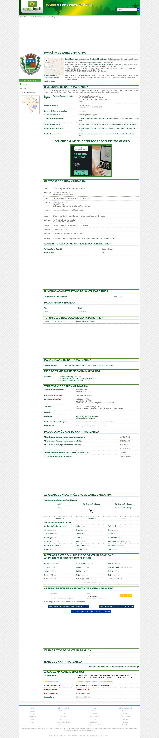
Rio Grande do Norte (94, 725)
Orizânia (79, 530)
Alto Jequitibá (48, 541)
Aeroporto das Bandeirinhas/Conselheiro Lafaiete (76, 378)
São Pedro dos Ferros (52, 545)
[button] (46, 61)
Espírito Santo (63, 711)
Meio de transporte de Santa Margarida (72, 371)
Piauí (94, 719)
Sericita (110, 534)
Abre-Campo (48, 534)
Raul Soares (80, 545)
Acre (32, 708)
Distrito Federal (63, 708)
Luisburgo (123, 518)
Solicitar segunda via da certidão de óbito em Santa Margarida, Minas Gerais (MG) (108, 124)
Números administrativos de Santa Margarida (76, 291)
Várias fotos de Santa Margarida (67, 650)
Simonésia (47, 549)
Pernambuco (94, 716)
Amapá (32, 714)
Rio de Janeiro (81, 563)
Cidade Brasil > (24, 17)
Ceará (32, 722)
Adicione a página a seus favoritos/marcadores (94, 682)
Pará (94, 708)
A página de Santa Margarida (64, 672)
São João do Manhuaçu (92, 64)
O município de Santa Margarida (66, 87)
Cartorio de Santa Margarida (65, 181)
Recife (46, 575)
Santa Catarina (125, 716)
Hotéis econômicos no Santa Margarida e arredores (113, 666)
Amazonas (32, 717)
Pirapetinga (48, 538)
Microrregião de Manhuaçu (85, 418)
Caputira (111, 530)
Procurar (126, 596)
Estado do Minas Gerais (98, 59)
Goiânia (110, 571)
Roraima (125, 713)
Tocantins (125, 725)
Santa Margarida (71, 59)
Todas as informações (28, 92)
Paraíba (94, 711)
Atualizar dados (49, 81)
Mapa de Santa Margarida (74, 365)
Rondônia (125, 711)
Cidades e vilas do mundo (100, 735)
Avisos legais (54, 735)
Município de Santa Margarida (65, 52)
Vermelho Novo (113, 545)
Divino (78, 538)
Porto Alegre (80, 579)
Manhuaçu (84, 66)
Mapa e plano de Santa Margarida (67, 360)
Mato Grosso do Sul (63, 722)
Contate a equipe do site (81, 735)
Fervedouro (80, 549)
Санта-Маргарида (88, 321)
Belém (78, 575)
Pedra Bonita (113, 64)
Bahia (32, 719)
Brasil (80, 308)
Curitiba (78, 571)
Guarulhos (111, 579)
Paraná (94, 713)
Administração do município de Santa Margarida (77, 243)
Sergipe (125, 722)
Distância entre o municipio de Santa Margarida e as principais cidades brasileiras (78, 556)
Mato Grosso (63, 719)
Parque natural (49, 426)
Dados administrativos (60, 302)
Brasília (110, 563)
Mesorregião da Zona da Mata (87, 416)
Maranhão (63, 716)
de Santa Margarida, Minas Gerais (69, 5)
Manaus (46, 571)
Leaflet (46, 75)
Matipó (104, 64)
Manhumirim (112, 538)
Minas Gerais (82, 312)
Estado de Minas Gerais (35, 17)
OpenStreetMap (48, 77)
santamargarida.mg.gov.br (87, 115)
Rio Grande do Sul (125, 708)
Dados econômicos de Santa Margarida (71, 431)
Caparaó (111, 549)
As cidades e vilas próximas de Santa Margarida (78, 494)
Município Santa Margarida (50, 17)
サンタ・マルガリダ (58, 321)
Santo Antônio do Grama (116, 541)
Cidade (89, 594)
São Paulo (47, 563)
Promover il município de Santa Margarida (92, 685)
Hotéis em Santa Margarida (63, 661)
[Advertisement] (79, 33)
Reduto (78, 541)
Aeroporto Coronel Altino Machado (70, 380)
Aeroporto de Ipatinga (66, 377)
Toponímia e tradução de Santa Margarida (73, 317)
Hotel (24, 88)
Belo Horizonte (113, 567)
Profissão (53, 594)
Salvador (79, 567)
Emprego (25, 84)
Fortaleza (47, 567)
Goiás (64, 713)
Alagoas (32, 711)
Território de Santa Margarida (66, 386)
